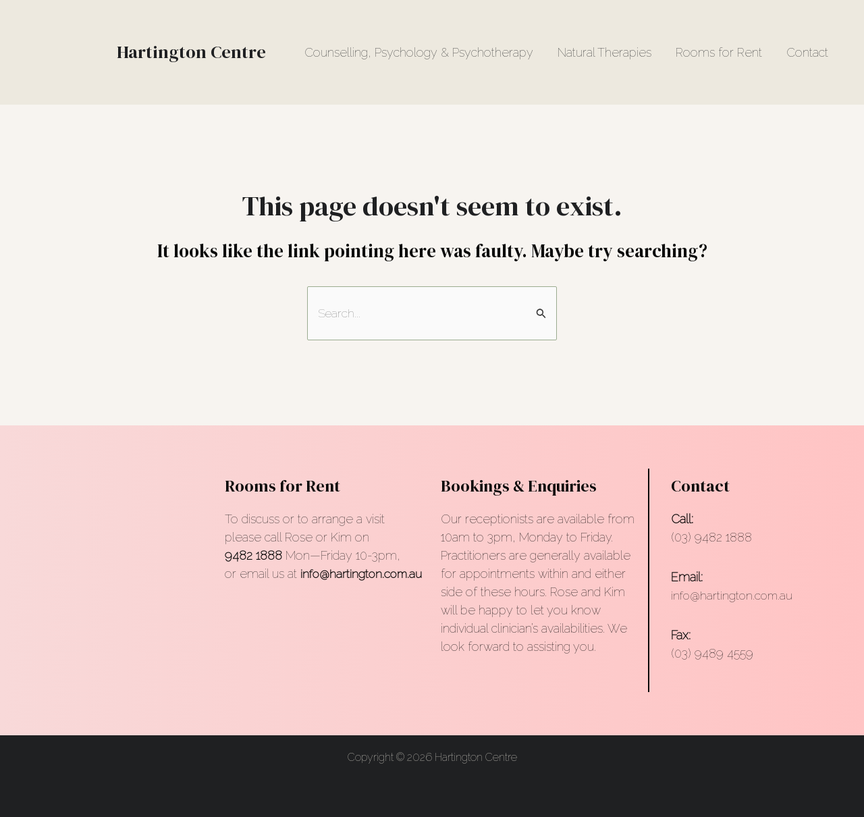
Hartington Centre (191, 52)
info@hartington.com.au (734, 596)
